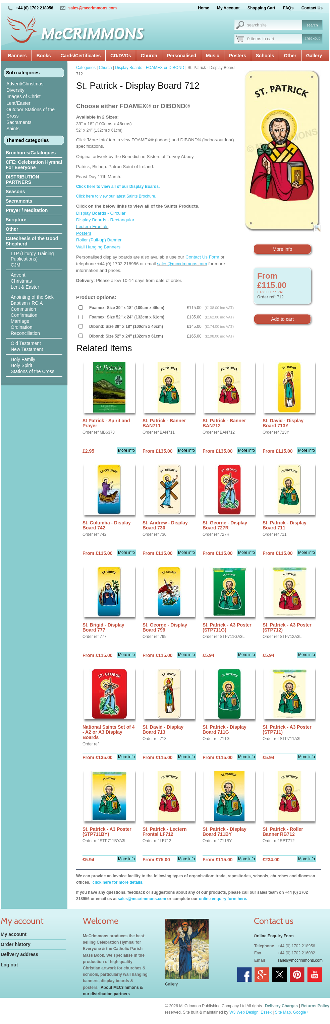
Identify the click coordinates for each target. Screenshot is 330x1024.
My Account (228, 8)
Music (212, 55)
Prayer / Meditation (27, 210)
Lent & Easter (25, 287)
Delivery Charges (281, 1006)
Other (290, 55)
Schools (265, 55)
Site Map (283, 1012)
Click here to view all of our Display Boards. (118, 186)
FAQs (288, 8)
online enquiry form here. (223, 898)
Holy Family (23, 359)
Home (203, 8)
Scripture (16, 219)
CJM (15, 265)
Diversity (15, 90)
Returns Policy (315, 1006)
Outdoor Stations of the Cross (30, 113)
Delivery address (19, 954)
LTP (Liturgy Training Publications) (32, 256)
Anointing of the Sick (32, 297)
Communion (23, 309)
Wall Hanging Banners (98, 246)
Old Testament (26, 343)
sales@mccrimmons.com (92, 8)
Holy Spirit (21, 365)
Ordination (22, 327)
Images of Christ (23, 96)
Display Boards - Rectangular (105, 219)
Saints (12, 128)
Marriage (20, 321)
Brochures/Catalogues (31, 152)
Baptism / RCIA (27, 303)
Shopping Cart (261, 8)
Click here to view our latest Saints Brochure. (116, 196)
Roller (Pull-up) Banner (99, 239)
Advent (18, 275)
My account (13, 934)
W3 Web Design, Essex (250, 1012)
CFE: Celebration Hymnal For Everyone (34, 164)
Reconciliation (25, 333)
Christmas (21, 281)
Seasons (15, 191)
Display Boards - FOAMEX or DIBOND (149, 67)
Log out (9, 964)
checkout (312, 38)
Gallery (314, 55)
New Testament (27, 349)
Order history (16, 944)
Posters (237, 55)
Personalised (181, 55)
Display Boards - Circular (100, 213)
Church (149, 55)
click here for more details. (117, 882)
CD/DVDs (120, 55)
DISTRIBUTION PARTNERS (22, 179)
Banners (17, 55)
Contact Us (312, 8)
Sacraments (19, 122)
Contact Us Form (202, 257)
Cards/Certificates (81, 55)
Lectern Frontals (92, 226)
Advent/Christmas (24, 83)
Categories (86, 67)
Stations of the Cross (32, 371)
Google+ (301, 1012)
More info (282, 249)
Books (44, 55)
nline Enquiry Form (275, 936)
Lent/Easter (18, 103)
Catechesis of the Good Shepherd (32, 241)
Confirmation (24, 315)
